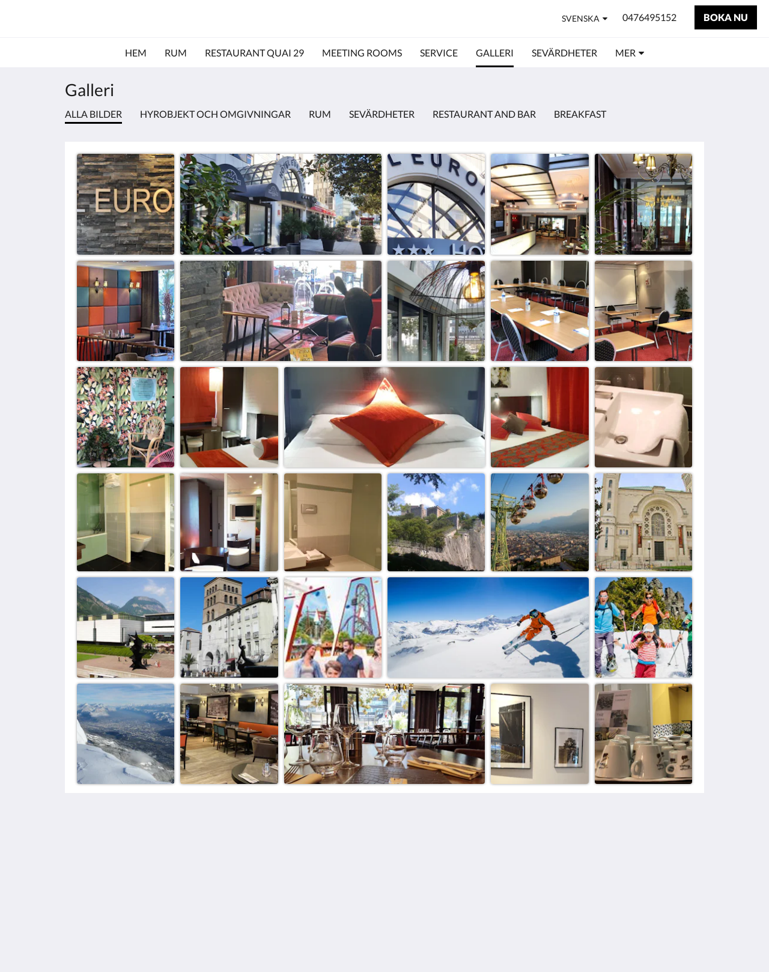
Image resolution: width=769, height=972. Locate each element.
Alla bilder (93, 114)
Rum (320, 114)
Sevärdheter (382, 114)
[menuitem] (136, 53)
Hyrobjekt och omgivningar (215, 114)
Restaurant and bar (484, 114)
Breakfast (580, 114)
